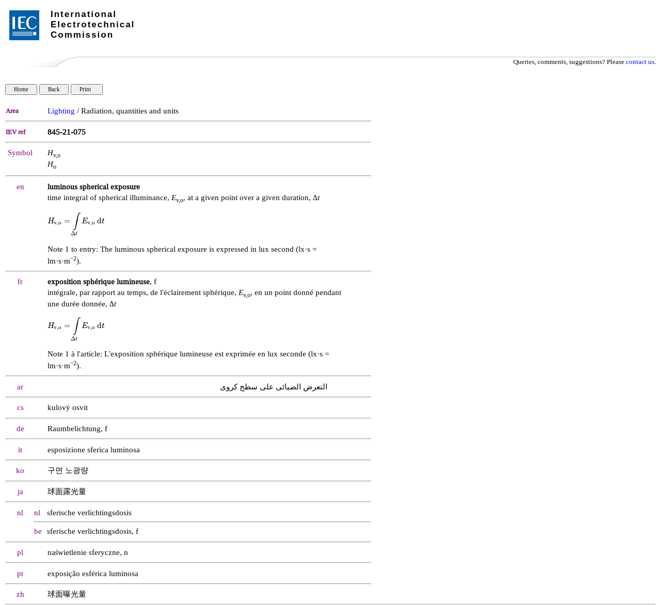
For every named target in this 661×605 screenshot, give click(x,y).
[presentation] (76, 221)
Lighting (61, 111)
